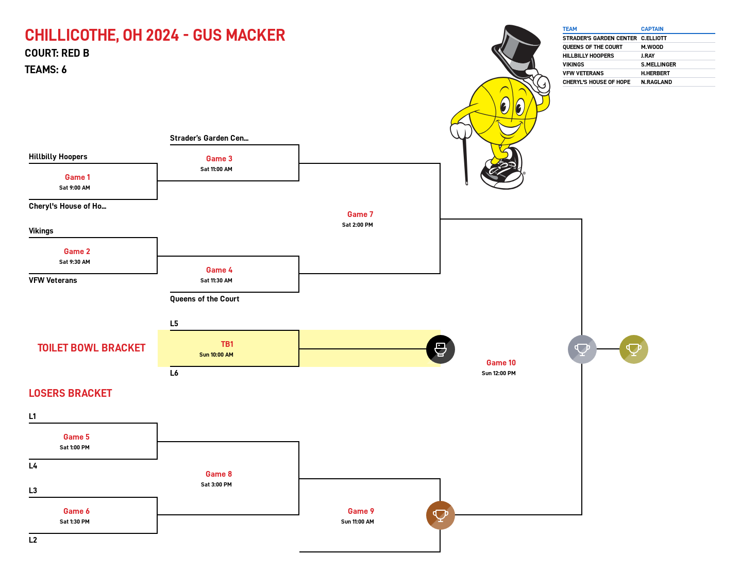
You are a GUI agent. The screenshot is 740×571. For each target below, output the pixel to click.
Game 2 (77, 251)
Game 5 (76, 437)
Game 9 (361, 511)
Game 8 (219, 474)
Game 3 (219, 159)
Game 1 (77, 177)
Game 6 (76, 511)
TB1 (227, 344)
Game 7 (360, 214)
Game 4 (219, 270)
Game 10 (501, 363)
